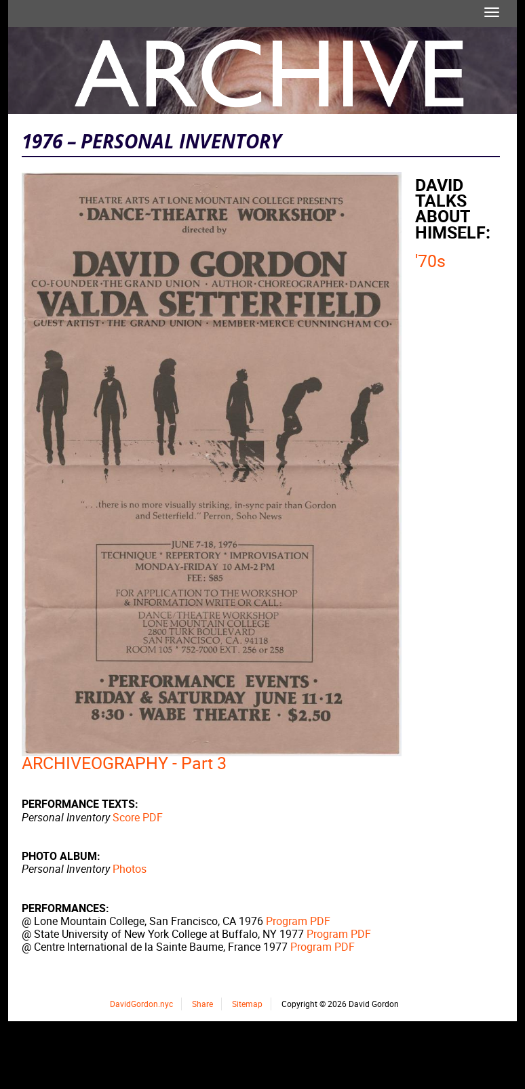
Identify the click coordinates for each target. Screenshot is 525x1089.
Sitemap (247, 1003)
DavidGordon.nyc (141, 1003)
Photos (130, 868)
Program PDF (298, 920)
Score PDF (138, 817)
